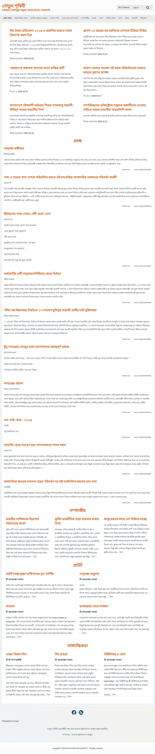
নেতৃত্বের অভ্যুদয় (89, 573)
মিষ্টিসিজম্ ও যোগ (114, 654)
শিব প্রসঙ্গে (61, 654)
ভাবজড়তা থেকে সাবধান (93, 606)
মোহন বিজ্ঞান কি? (16, 654)
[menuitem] (123, 7)
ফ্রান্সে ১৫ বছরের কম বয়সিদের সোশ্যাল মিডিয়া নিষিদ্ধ (114, 30)
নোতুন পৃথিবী (13, 6)
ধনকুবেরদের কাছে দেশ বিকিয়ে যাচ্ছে (125, 519)
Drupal (15, 721)
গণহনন (10, 606)
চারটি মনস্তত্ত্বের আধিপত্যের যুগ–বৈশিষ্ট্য (30, 573)
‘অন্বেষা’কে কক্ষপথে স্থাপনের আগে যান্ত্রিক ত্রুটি (37, 68)
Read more (126, 169)
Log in (136, 169)
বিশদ (35, 557)
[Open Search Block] (147, 7)
